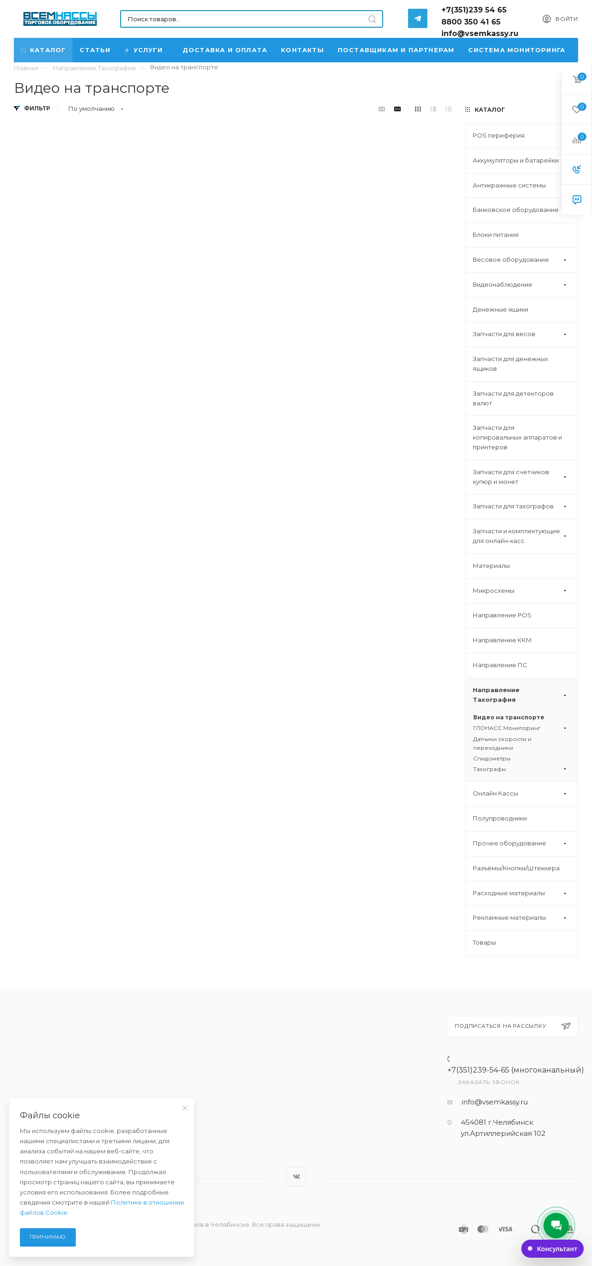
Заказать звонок (489, 1082)
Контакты (302, 50)
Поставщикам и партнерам (396, 50)
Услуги (144, 50)
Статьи (94, 50)
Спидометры (492, 758)
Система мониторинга (516, 50)
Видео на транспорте (508, 717)
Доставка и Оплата (225, 50)
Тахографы (520, 769)
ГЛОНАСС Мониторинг (520, 727)
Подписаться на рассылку (513, 1026)
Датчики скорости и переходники (502, 743)
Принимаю (48, 1237)
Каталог (43, 50)
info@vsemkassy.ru (495, 1101)
